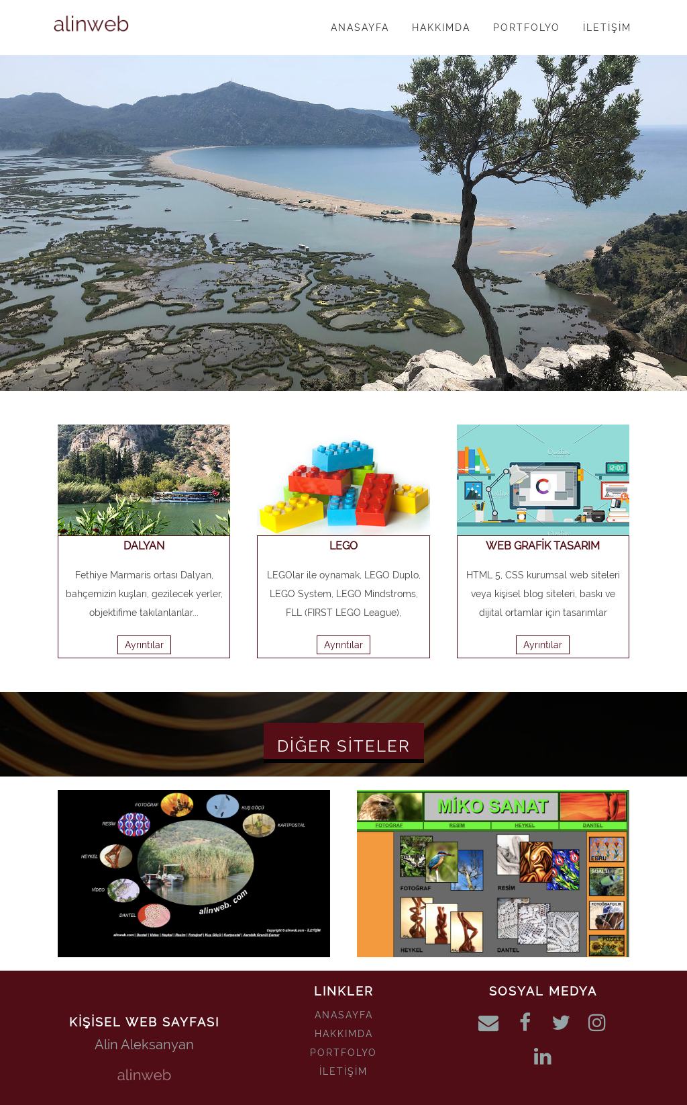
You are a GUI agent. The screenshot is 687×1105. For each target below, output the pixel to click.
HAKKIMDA (344, 1033)
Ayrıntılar (144, 644)
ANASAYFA (344, 1015)
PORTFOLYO (343, 1052)
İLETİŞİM (343, 1071)
